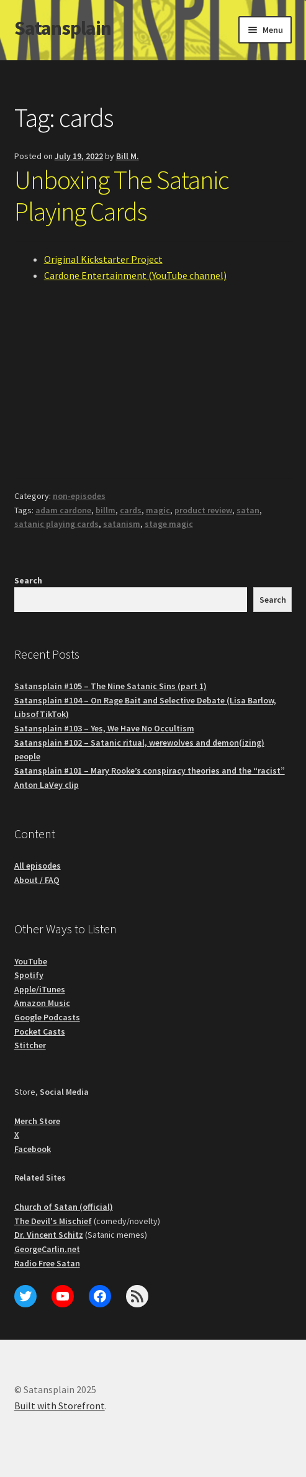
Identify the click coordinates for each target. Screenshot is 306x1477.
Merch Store (37, 1121)
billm (105, 510)
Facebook (32, 1149)
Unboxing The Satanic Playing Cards (121, 195)
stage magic (169, 523)
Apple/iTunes (39, 989)
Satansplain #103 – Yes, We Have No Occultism (104, 728)
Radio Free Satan (47, 1263)
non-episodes (79, 495)
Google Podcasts (47, 1017)
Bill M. (127, 156)
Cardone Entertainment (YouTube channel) (135, 275)
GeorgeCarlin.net (47, 1249)
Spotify (28, 975)
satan (247, 510)
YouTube (30, 961)
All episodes (37, 865)
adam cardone (63, 510)
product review (203, 510)
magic (158, 510)
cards (131, 510)
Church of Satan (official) (63, 1206)
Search (28, 580)
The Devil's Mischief (53, 1221)
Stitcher (30, 1045)
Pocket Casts (39, 1031)
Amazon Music (42, 1002)
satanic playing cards (56, 523)
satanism (121, 523)
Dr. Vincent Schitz (48, 1234)
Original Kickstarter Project (103, 259)
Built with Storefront (59, 1405)
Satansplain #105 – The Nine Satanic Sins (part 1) (110, 686)
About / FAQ (37, 879)
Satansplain (62, 28)
